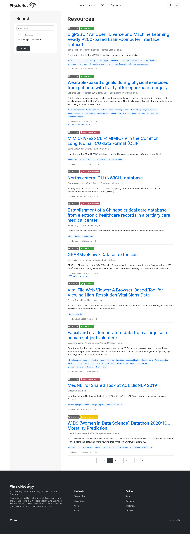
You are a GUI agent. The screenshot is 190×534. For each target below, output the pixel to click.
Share (81, 5)
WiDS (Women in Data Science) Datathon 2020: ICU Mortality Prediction (119, 426)
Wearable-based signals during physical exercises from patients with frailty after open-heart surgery (118, 85)
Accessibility (174, 520)
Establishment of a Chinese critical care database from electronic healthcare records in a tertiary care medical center (119, 215)
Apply (23, 48)
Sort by (20, 35)
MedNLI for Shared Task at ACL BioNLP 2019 (112, 385)
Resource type (30, 40)
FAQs (103, 5)
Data (127, 496)
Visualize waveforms (79, 124)
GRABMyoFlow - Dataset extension (103, 254)
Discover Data (80, 496)
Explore (116, 5)
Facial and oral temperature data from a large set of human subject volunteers (119, 335)
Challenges (130, 506)
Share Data (79, 501)
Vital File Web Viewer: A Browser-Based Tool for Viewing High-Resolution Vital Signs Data (115, 292)
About (92, 5)
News (76, 511)
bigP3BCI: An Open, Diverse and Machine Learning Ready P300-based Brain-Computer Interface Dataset (118, 39)
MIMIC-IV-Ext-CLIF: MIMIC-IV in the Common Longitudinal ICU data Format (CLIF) (113, 141)
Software (129, 501)
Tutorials (129, 511)
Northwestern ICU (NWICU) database (105, 178)
